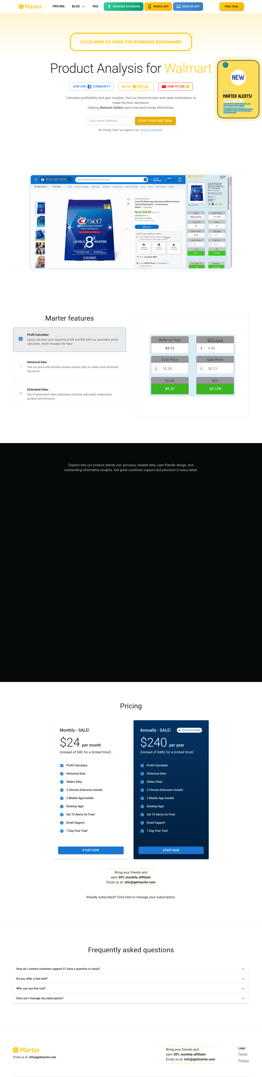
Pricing (58, 6)
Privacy (243, 1061)
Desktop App (188, 6)
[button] (131, 969)
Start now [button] (91, 850)
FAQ (95, 6)
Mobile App (158, 6)
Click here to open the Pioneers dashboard (131, 42)
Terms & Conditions (151, 130)
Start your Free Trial (155, 121)
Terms (242, 1054)
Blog (78, 6)
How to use (175, 86)
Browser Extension (123, 6)
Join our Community (91, 86)
